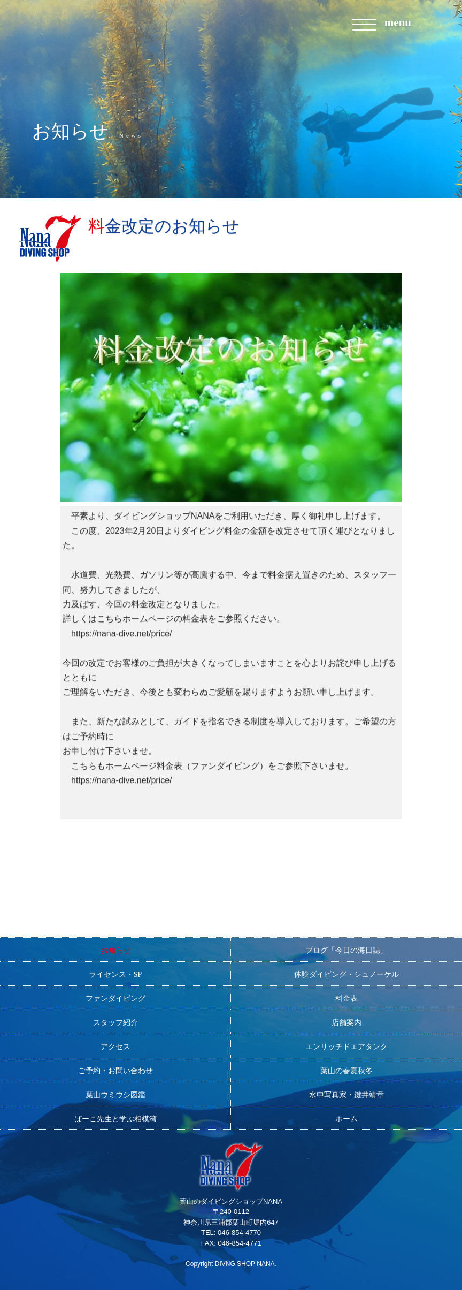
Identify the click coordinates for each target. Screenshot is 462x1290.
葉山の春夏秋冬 (346, 1071)
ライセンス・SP (115, 974)
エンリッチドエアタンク (346, 1047)
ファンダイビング (115, 999)
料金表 (346, 999)
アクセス (115, 1047)
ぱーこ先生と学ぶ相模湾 (115, 1119)
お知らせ (115, 950)
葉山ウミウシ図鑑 (115, 1095)
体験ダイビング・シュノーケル (346, 974)
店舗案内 (346, 1023)
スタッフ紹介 (115, 1023)
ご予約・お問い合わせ (115, 1071)
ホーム (346, 1119)
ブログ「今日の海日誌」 (346, 950)
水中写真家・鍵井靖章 (346, 1095)
